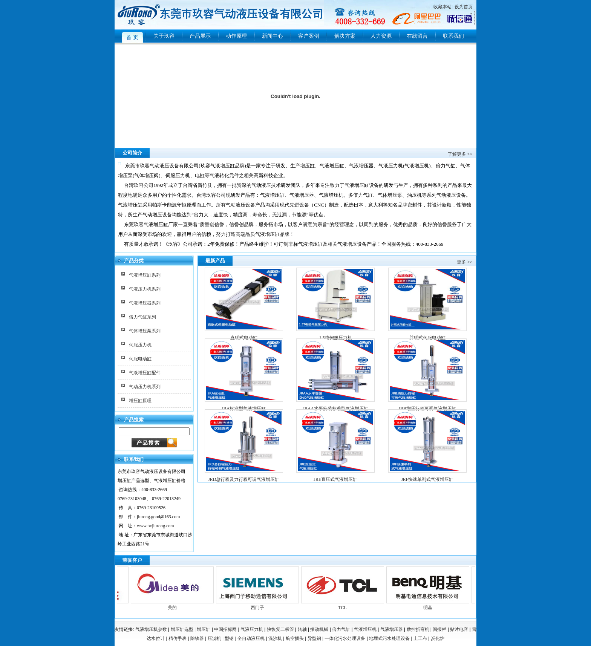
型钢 (229, 638)
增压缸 (203, 629)
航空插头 (295, 638)
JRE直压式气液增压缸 (335, 479)
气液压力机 (251, 629)
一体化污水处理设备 (345, 638)
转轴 (302, 629)
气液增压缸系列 (145, 275)
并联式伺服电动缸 (427, 337)
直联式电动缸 (243, 337)
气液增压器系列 (145, 303)
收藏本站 (442, 6)
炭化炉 (437, 638)
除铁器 (197, 638)
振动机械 (319, 629)
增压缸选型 (182, 629)
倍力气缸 (341, 629)
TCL (345, 604)
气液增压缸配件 (145, 372)
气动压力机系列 (145, 386)
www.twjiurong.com (155, 525)
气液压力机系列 (145, 289)
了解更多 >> (460, 154)
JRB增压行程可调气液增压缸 (427, 408)
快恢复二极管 (280, 629)
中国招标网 (225, 629)
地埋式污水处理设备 (389, 638)
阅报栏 (439, 629)
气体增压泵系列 (145, 331)
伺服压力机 (140, 344)
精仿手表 (177, 638)
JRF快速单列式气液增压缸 (427, 479)
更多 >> (464, 262)
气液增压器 (391, 629)
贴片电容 (459, 629)
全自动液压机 (251, 638)
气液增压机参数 (151, 629)
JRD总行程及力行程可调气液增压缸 (243, 479)
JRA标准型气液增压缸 (244, 408)
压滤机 (214, 638)
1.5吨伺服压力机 (335, 337)
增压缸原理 (140, 400)
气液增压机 (365, 629)
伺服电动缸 (140, 358)
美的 (174, 604)
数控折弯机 (418, 629)
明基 (430, 604)
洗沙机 (275, 638)
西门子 (260, 604)
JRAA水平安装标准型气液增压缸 (335, 408)
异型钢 (314, 638)
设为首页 (464, 6)
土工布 (420, 638)
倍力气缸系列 (142, 317)
